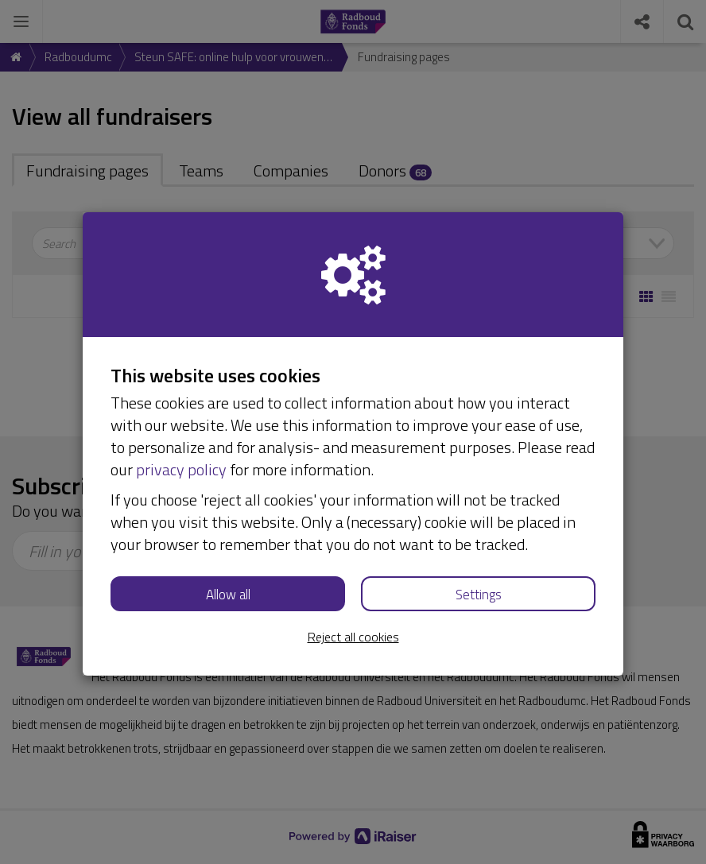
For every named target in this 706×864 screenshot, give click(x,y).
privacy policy (181, 469)
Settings (479, 594)
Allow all (228, 594)
